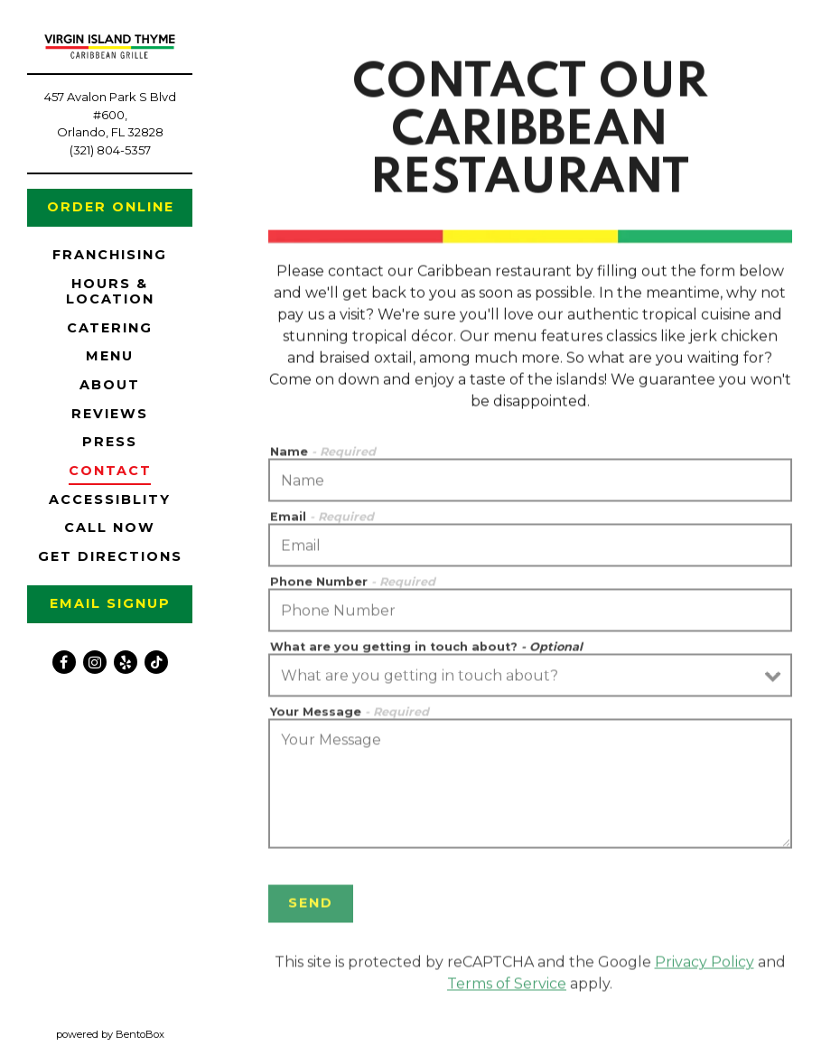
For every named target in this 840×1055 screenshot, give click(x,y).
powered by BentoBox (138, 1033)
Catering (110, 328)
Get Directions (113, 556)
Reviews (109, 414)
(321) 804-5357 (110, 150)
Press (109, 442)
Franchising (112, 254)
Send (310, 907)
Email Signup (110, 603)
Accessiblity (110, 499)
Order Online (119, 206)
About (109, 385)
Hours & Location (110, 291)
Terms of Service (506, 987)
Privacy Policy (704, 966)
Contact (110, 470)
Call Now (109, 527)
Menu (110, 356)
